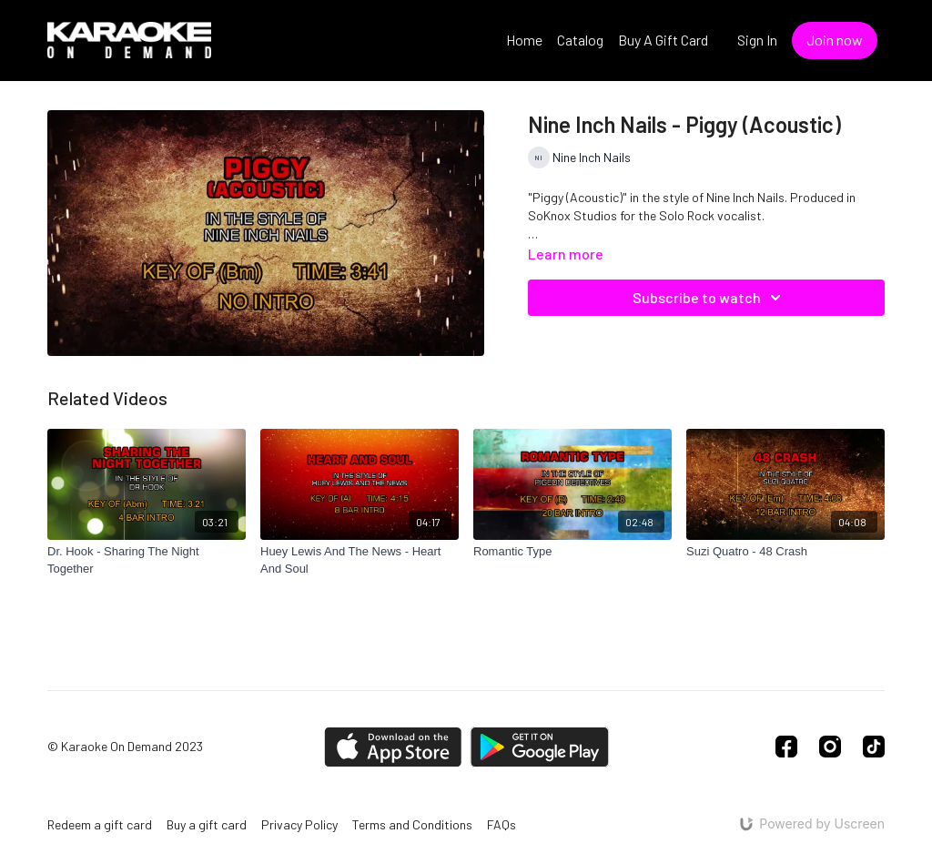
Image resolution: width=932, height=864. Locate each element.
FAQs (501, 824)
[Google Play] (540, 747)
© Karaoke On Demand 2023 (125, 746)
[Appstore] (392, 747)
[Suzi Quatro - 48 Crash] (785, 552)
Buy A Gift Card (663, 39)
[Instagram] (830, 746)
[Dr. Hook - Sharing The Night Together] (146, 560)
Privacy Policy (299, 824)
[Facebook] (786, 746)
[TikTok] (874, 746)
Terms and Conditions (412, 824)
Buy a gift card (207, 824)
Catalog (580, 39)
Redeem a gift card (99, 824)
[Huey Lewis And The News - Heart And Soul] (359, 560)
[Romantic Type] (572, 552)
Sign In (757, 39)
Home (524, 39)
